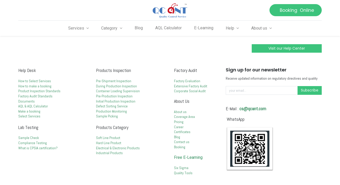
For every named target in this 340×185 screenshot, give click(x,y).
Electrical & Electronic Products (118, 148)
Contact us (181, 142)
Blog (177, 137)
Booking (179, 147)
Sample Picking (107, 116)
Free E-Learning (188, 157)
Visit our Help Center (286, 48)
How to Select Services (34, 81)
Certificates (182, 132)
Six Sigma (181, 167)
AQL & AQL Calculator (33, 106)
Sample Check (28, 137)
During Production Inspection (116, 86)
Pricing (179, 121)
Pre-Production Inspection (114, 96)
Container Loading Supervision (118, 91)
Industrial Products (109, 153)
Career (179, 127)
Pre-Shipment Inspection (113, 81)
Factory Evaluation (187, 81)
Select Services (29, 116)
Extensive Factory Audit (190, 86)
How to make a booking (34, 86)
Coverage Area (184, 116)
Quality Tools (183, 173)
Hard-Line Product (108, 143)
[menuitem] (138, 28)
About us (180, 111)
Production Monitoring (111, 111)
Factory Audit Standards (35, 96)
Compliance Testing (32, 143)
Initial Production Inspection (115, 101)
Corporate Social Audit (190, 91)
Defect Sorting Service (112, 106)
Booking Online (295, 10)
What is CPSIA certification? (38, 148)
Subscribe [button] (309, 90)
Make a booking (29, 111)
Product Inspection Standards (39, 91)
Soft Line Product (108, 137)
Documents (26, 101)
